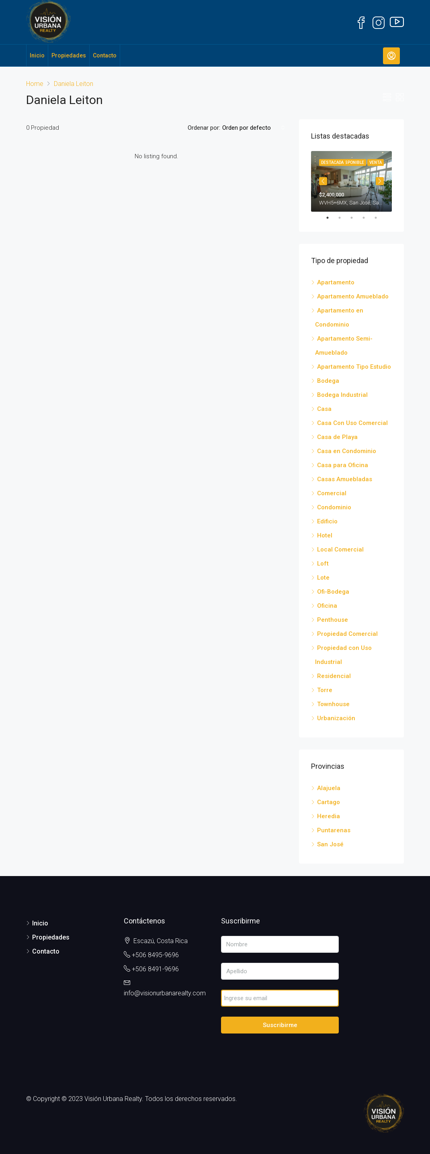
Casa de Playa (337, 437)
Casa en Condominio (346, 451)
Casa (324, 409)
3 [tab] (356, 218)
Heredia (328, 816)
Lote (323, 577)
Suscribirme (280, 1025)
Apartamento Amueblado (353, 296)
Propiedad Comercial (347, 633)
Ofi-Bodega (333, 591)
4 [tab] (368, 218)
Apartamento (335, 282)
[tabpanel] (351, 181)
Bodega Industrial (342, 394)
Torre (324, 690)
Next (380, 181)
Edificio (327, 521)
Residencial (334, 676)
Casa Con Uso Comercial (352, 423)
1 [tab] (332, 218)
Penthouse (332, 619)
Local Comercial (340, 549)
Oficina (327, 605)
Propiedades (68, 55)
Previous (323, 181)
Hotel (324, 535)
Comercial (331, 493)
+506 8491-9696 (155, 969)
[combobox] (253, 127)
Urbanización (336, 718)
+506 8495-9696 (155, 955)
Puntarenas (333, 830)
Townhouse (333, 704)
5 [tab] (380, 218)
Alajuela (328, 788)
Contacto (105, 55)
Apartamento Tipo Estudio (354, 366)
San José (330, 844)
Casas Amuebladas (344, 479)
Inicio (37, 55)
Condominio (334, 507)
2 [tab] (344, 218)
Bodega (328, 380)
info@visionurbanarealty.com (165, 993)
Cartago (328, 802)
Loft (323, 563)
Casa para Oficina (342, 465)
